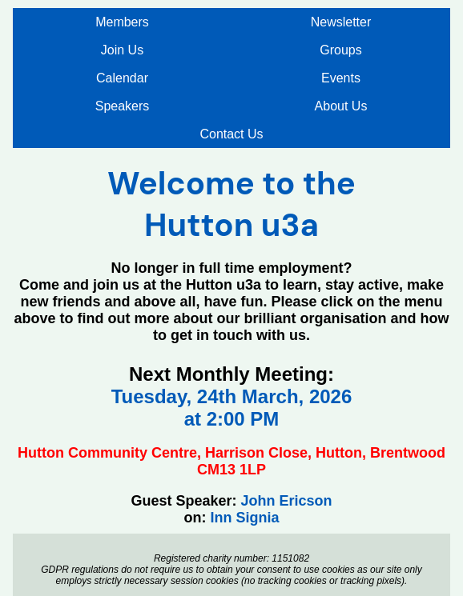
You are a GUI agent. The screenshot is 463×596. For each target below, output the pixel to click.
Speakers (122, 106)
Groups (340, 50)
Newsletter (341, 22)
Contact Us (231, 134)
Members (122, 22)
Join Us (122, 50)
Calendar (122, 78)
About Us (341, 106)
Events (340, 78)
